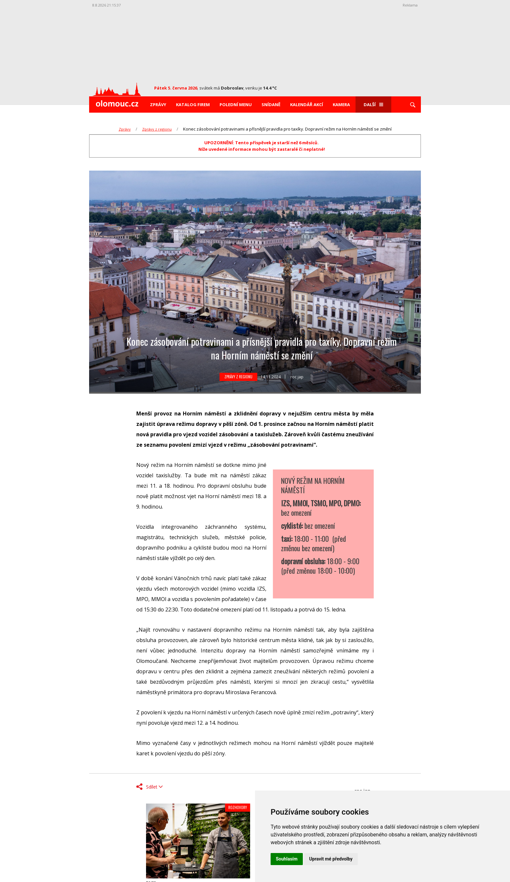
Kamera (341, 104)
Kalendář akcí (306, 104)
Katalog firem (193, 104)
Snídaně (271, 104)
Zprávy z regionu (157, 129)
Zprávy (158, 104)
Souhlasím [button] (287, 858)
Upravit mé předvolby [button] (331, 858)
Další (373, 104)
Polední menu (236, 104)
